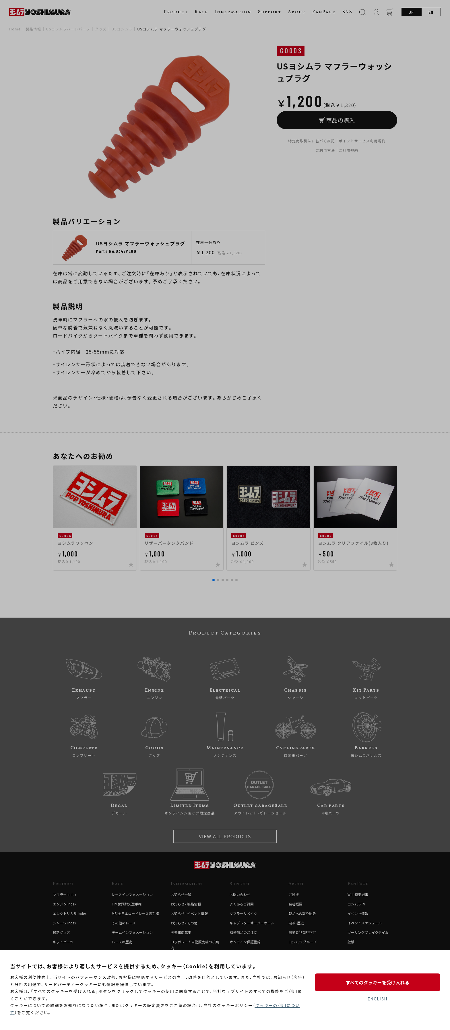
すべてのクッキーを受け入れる (377, 982)
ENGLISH (377, 999)
